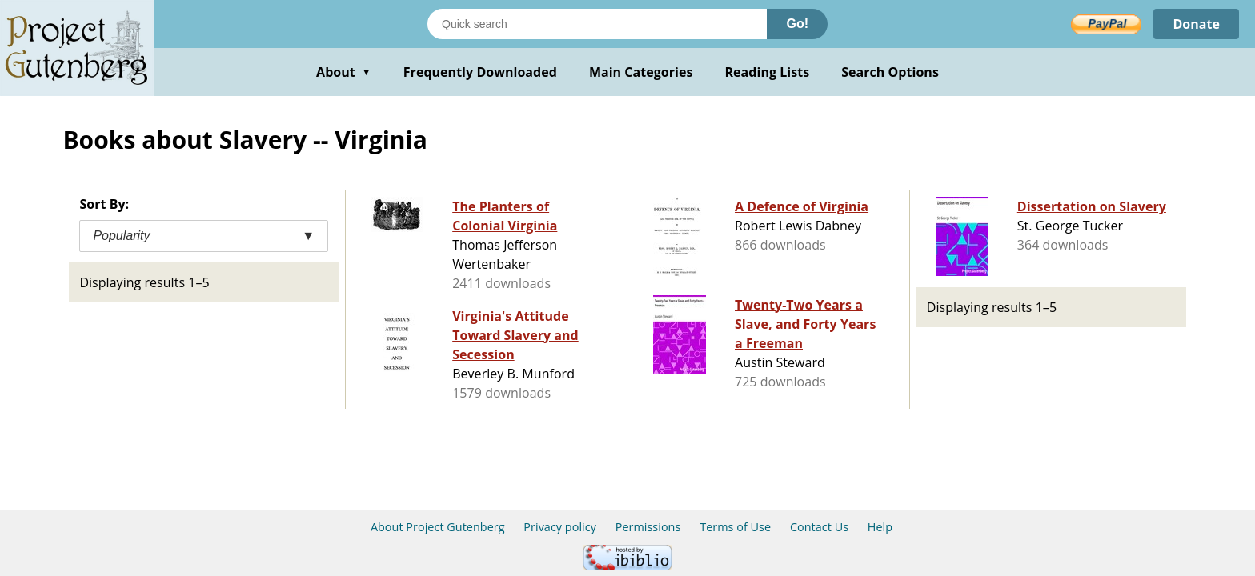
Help (880, 526)
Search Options (890, 72)
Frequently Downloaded (480, 72)
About (343, 72)
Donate (1196, 24)
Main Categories (641, 72)
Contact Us (819, 526)
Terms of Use (735, 526)
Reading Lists (767, 72)
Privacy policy (559, 526)
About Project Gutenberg (438, 526)
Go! (797, 23)
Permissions (648, 526)
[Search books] (597, 24)
